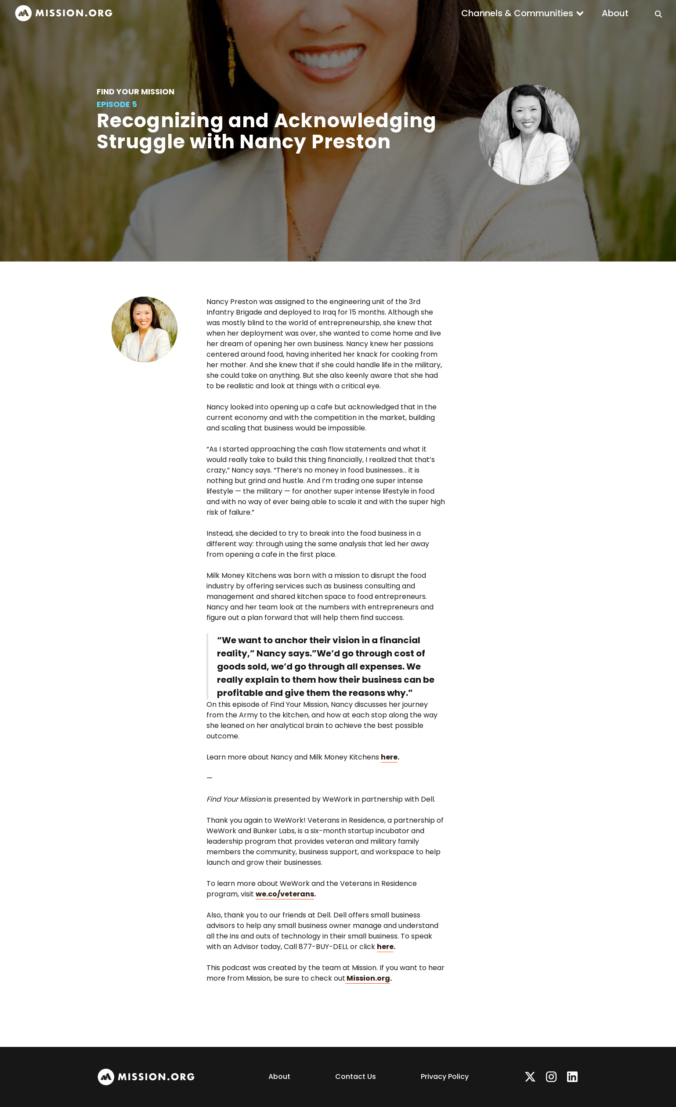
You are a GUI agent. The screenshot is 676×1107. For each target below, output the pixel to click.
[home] (63, 13)
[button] (522, 13)
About (615, 13)
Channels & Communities (517, 13)
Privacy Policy (445, 1076)
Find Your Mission (135, 91)
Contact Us (355, 1076)
